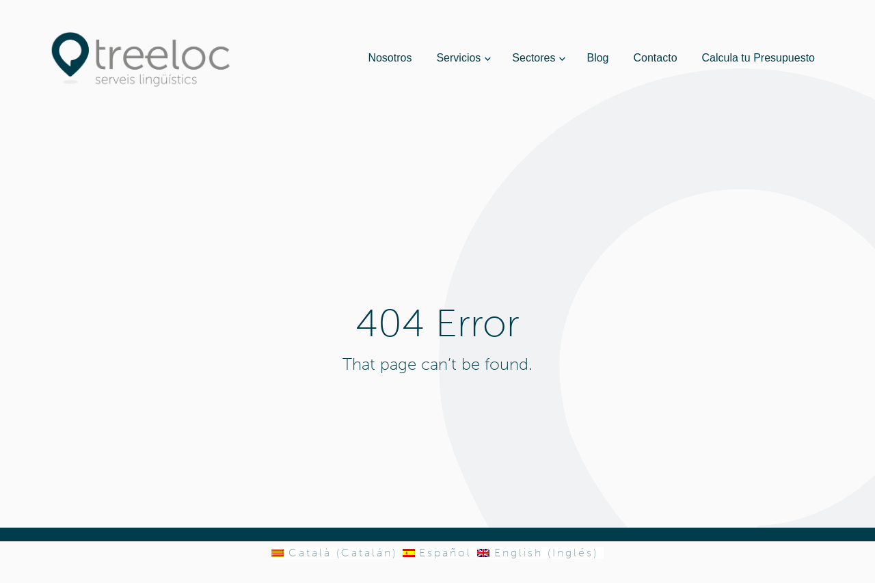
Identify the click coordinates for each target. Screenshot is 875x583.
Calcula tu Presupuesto (758, 58)
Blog (597, 58)
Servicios (458, 58)
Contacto (655, 58)
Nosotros (390, 58)
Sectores (533, 58)
